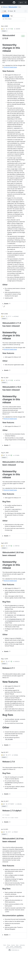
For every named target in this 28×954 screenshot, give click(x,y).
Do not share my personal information (14, 947)
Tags (11, 16)
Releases (6, 16)
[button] (14, 304)
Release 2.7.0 (8, 761)
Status (17, 945)
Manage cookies (17, 946)
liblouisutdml (13, 7)
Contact (11, 946)
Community (22, 945)
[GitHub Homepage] (9, 950)
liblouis (5, 7)
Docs (8, 946)
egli (4, 28)
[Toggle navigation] (2, 2)
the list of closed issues (10, 67)
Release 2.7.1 (8, 668)
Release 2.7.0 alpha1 (12, 810)
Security (13, 945)
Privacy (8, 945)
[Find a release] (14, 19)
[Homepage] (14, 2)
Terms (4, 945)
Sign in (21, 2)
